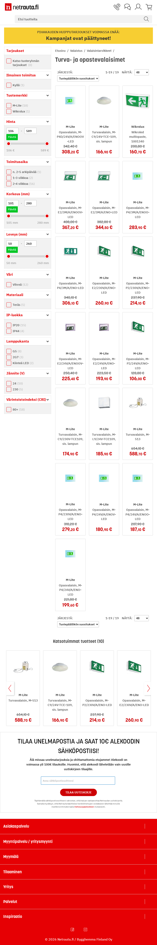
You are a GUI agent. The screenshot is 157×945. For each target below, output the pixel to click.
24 (18, 383)
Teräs (19, 305)
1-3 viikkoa (23, 178)
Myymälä (10, 856)
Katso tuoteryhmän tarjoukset (26, 63)
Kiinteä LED (23, 363)
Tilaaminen (12, 872)
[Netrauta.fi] (21, 7)
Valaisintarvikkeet (99, 51)
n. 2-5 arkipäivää (27, 172)
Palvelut (10, 901)
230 (18, 389)
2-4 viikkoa (24, 184)
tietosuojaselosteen (84, 806)
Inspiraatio (12, 916)
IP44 (18, 331)
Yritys (8, 886)
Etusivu (60, 51)
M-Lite (20, 105)
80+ (19, 409)
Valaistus (76, 51)
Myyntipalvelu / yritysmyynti (28, 841)
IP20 (19, 325)
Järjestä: (65, 72)
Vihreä (20, 284)
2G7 (18, 357)
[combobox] (83, 19)
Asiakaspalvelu (16, 826)
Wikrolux (21, 111)
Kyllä (18, 85)
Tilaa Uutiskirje (78, 792)
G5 (17, 351)
